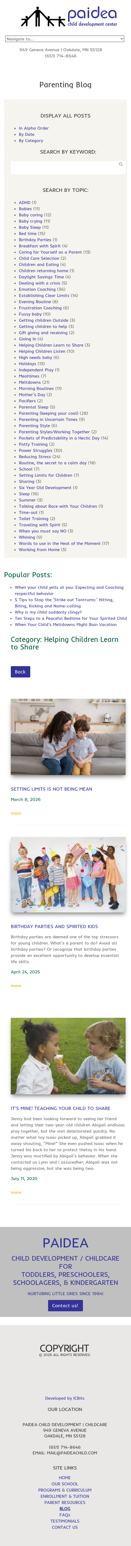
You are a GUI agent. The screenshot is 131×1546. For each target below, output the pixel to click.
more (16, 813)
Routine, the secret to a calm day (53, 462)
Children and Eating (39, 264)
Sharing (26, 481)
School (26, 469)
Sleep (24, 493)
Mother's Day (32, 394)
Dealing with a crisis (39, 283)
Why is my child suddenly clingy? (48, 612)
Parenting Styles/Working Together (54, 431)
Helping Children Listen (42, 351)
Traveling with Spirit (39, 524)
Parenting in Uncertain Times (48, 419)
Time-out (28, 512)
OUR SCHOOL (65, 1483)
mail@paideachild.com (72, 1452)
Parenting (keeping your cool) (48, 413)
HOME (65, 1477)
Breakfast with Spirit (40, 245)
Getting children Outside (43, 320)
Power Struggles (35, 450)
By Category (31, 140)
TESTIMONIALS (64, 1521)
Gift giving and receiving (43, 332)
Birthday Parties (35, 239)
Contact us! (65, 1305)
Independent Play (36, 369)
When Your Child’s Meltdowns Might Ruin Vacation (66, 624)
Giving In (27, 338)
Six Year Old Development (45, 487)
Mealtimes (29, 376)
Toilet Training (33, 518)
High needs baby (35, 357)
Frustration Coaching (40, 307)
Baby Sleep (30, 227)
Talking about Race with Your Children (58, 506)
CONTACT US (65, 1527)
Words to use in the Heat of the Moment (60, 543)
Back (20, 672)
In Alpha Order (34, 128)
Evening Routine (35, 301)
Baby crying (30, 221)
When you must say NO (42, 531)
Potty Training (33, 444)
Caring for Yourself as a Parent (50, 252)
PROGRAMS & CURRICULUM (65, 1490)
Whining (27, 537)
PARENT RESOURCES (64, 1502)
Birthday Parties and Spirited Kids (54, 926)
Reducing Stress (35, 456)
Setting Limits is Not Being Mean (51, 789)
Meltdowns (30, 382)
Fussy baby (30, 314)
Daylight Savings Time (41, 276)
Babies (25, 208)
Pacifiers (27, 400)
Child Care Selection (39, 258)
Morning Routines (36, 388)
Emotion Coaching (37, 289)
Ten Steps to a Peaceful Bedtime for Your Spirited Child (71, 618)
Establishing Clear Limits (44, 295)
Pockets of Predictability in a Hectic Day (59, 438)
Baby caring (31, 214)
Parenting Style (34, 425)
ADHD (25, 202)
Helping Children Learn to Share (51, 345)
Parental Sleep (33, 407)
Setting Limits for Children (45, 475)
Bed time (27, 233)
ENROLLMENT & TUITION (65, 1496)
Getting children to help (43, 326)
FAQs (64, 1514)
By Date (26, 134)
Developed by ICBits (65, 1398)
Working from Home (39, 549)
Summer (27, 500)
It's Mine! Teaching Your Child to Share (60, 1108)
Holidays (27, 363)
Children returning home (43, 270)
